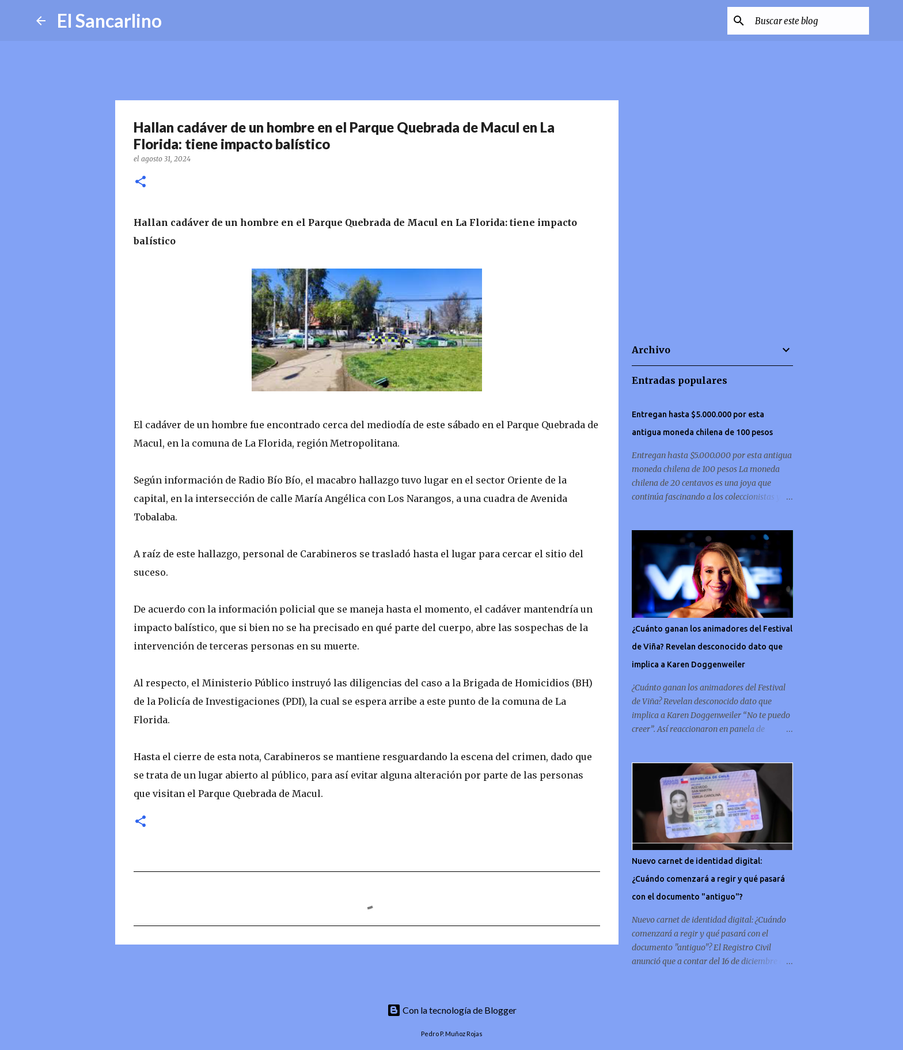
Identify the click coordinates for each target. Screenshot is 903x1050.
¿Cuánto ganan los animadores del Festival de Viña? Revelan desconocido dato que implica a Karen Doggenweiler (712, 646)
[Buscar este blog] (808, 21)
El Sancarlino (109, 20)
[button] (140, 182)
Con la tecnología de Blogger (452, 1009)
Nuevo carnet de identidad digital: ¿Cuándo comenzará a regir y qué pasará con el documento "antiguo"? (708, 878)
